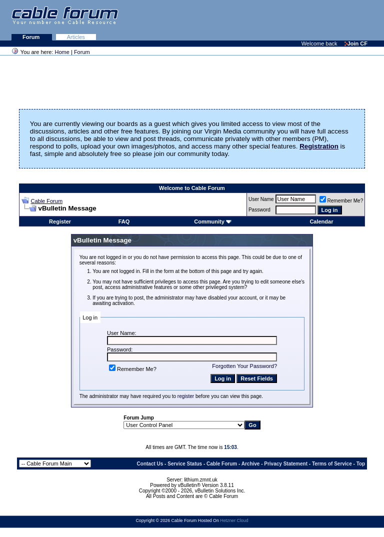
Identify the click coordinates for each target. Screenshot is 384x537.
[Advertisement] (262, 20)
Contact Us (150, 463)
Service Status (185, 463)
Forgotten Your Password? (244, 366)
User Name (261, 199)
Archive (251, 463)
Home (62, 52)
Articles (76, 37)
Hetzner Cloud (234, 520)
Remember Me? (342, 201)
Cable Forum (46, 201)
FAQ (124, 221)
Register (60, 221)
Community (213, 221)
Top (361, 463)
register (186, 396)
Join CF (356, 43)
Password (259, 209)
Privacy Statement (286, 463)
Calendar (321, 221)
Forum (31, 37)
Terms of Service (332, 463)
